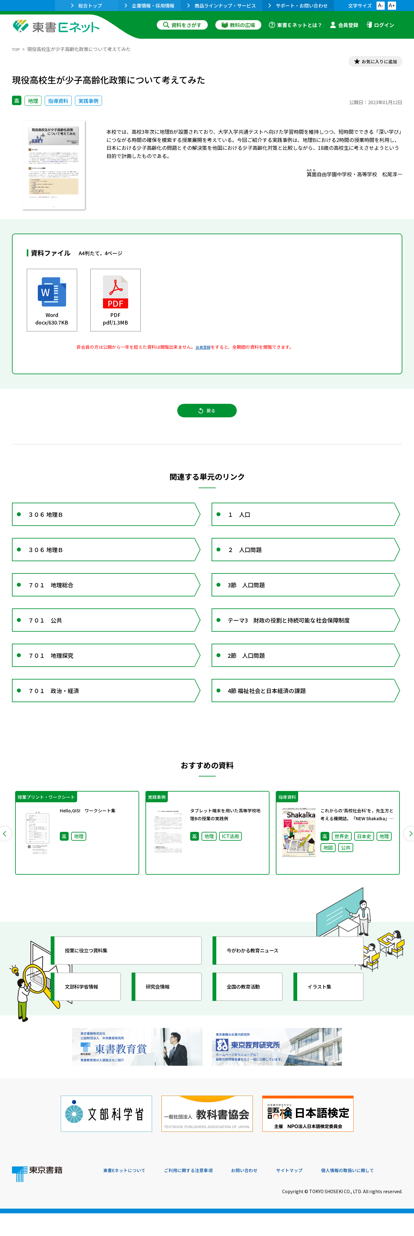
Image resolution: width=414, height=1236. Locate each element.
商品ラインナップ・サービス (221, 5)
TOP (17, 49)
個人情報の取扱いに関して (372, 1193)
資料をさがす (182, 25)
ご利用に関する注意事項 (198, 1193)
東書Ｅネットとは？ (295, 25)
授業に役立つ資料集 (92, 982)
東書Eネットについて (127, 1193)
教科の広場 (238, 25)
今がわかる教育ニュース (260, 982)
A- (380, 5)
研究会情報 (162, 1018)
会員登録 (344, 25)
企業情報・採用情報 (149, 5)
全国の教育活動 (249, 1018)
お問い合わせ (259, 1193)
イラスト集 (324, 1018)
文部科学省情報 (87, 1018)
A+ (391, 5)
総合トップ (86, 5)
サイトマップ (308, 1193)
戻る (207, 416)
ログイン (380, 25)
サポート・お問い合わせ (298, 5)
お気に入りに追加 (375, 62)
